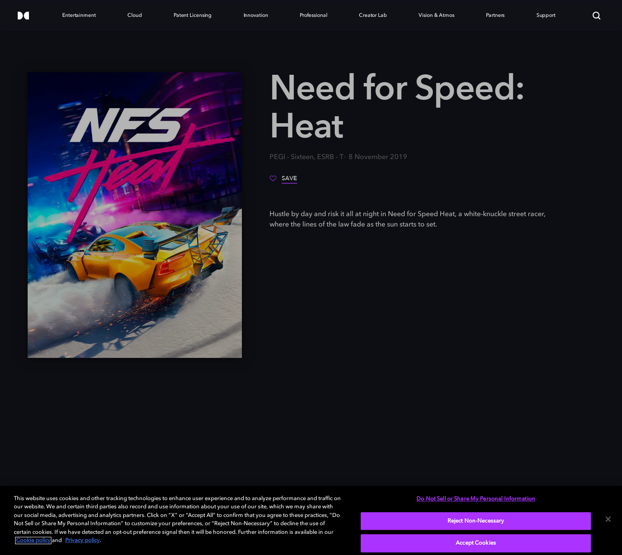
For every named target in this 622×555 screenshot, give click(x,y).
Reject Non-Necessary (476, 521)
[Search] (596, 15)
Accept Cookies (476, 543)
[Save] (283, 181)
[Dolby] (23, 16)
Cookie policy (33, 540)
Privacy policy (82, 540)
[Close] (608, 519)
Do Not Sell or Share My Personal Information (475, 499)
